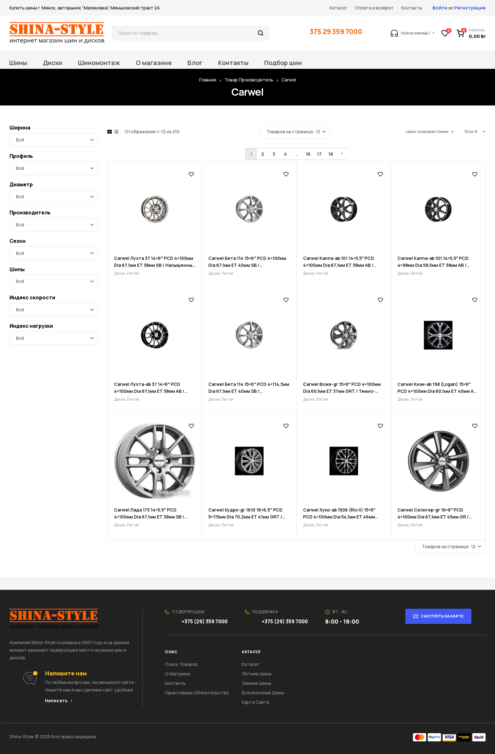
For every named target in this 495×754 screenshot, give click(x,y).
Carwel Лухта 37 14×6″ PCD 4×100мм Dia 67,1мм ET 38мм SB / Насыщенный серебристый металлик (154, 265)
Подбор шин (283, 63)
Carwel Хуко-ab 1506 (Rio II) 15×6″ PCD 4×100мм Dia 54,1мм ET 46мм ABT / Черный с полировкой (339, 517)
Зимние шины (256, 683)
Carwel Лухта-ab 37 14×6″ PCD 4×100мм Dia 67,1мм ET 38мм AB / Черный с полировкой (149, 391)
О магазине (154, 63)
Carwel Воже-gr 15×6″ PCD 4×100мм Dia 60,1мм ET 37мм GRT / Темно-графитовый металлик (342, 391)
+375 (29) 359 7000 (205, 621)
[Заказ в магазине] (430, 132)
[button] (59, 700)
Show (469, 131)
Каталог (250, 664)
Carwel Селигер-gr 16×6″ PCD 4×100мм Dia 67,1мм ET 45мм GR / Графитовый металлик (433, 517)
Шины (18, 63)
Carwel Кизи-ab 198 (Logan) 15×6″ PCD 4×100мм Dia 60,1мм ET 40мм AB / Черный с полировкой (436, 391)
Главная (207, 80)
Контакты (233, 63)
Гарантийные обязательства (197, 693)
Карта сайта (255, 702)
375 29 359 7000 (337, 31)
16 (308, 154)
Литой (133, 273)
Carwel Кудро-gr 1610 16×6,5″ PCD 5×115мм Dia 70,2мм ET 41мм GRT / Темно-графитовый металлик (245, 517)
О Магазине (177, 674)
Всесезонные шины (263, 693)
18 (330, 154)
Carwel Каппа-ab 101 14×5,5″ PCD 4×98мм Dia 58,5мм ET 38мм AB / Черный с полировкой (433, 265)
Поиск (261, 33)
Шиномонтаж (99, 63)
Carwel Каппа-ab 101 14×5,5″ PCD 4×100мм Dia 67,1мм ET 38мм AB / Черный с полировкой (338, 265)
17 (319, 154)
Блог (195, 63)
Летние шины (256, 674)
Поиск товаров (181, 664)
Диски (52, 63)
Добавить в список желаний (191, 174)
